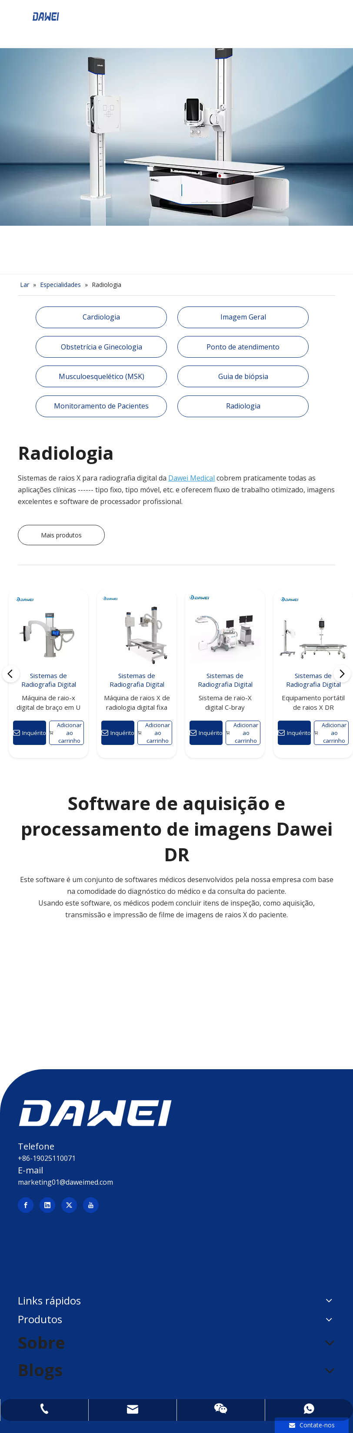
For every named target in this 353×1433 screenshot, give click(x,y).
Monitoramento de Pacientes (101, 406)
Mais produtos (61, 535)
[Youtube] (91, 1205)
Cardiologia (101, 317)
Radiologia (243, 406)
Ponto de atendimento (243, 347)
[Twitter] (69, 1205)
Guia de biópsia (243, 376)
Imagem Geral (243, 317)
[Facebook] (25, 1205)
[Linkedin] (47, 1205)
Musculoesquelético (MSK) (101, 376)
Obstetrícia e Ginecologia (101, 347)
